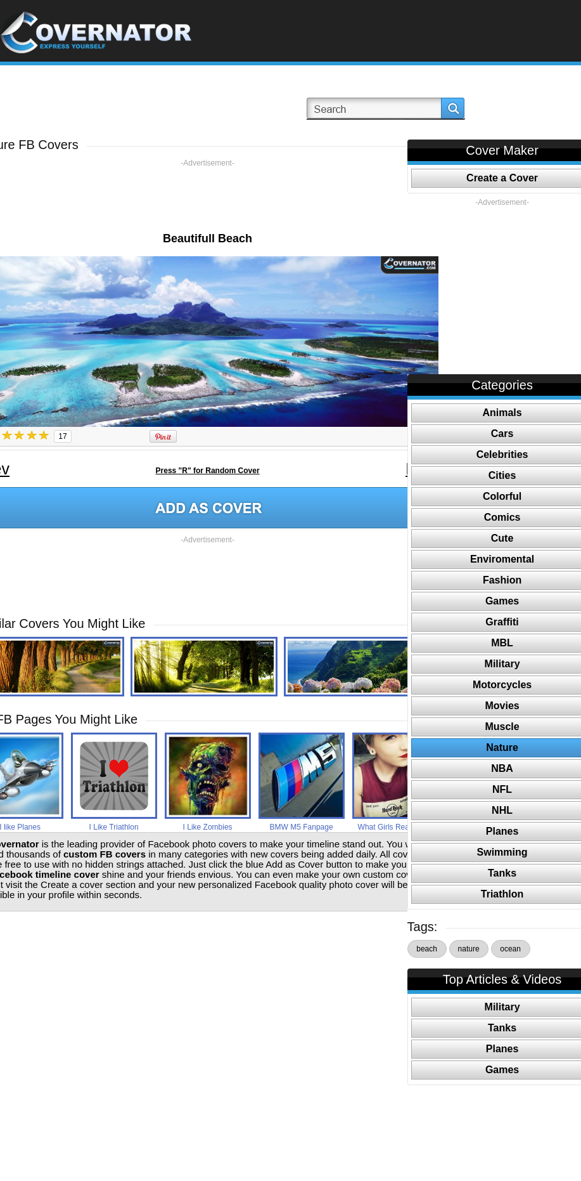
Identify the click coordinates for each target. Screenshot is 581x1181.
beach (426, 948)
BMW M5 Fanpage (301, 827)
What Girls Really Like (395, 827)
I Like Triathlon (114, 827)
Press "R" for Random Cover (208, 470)
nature (469, 948)
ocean (510, 948)
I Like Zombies (208, 827)
